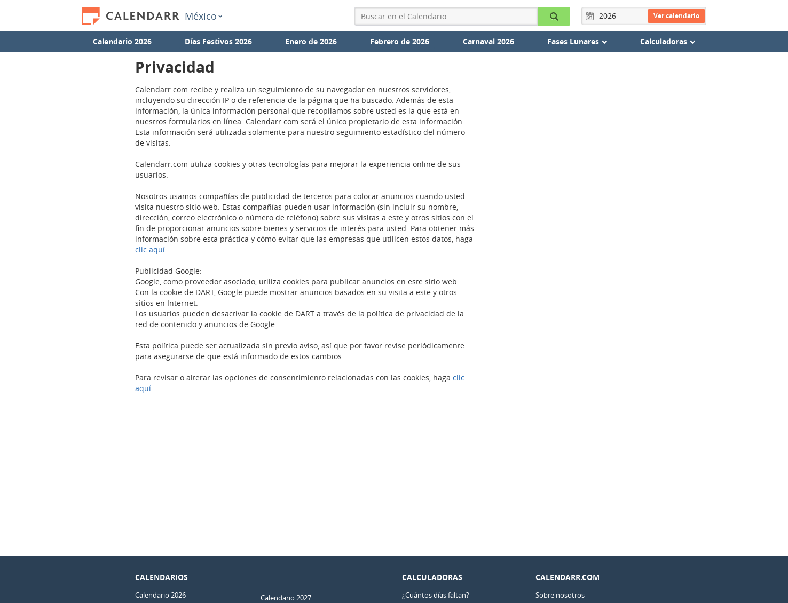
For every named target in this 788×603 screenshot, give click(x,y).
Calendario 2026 (122, 41)
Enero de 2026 (311, 41)
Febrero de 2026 (399, 41)
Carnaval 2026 (488, 41)
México (203, 16)
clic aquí (150, 249)
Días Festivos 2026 (218, 41)
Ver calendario (676, 15)
